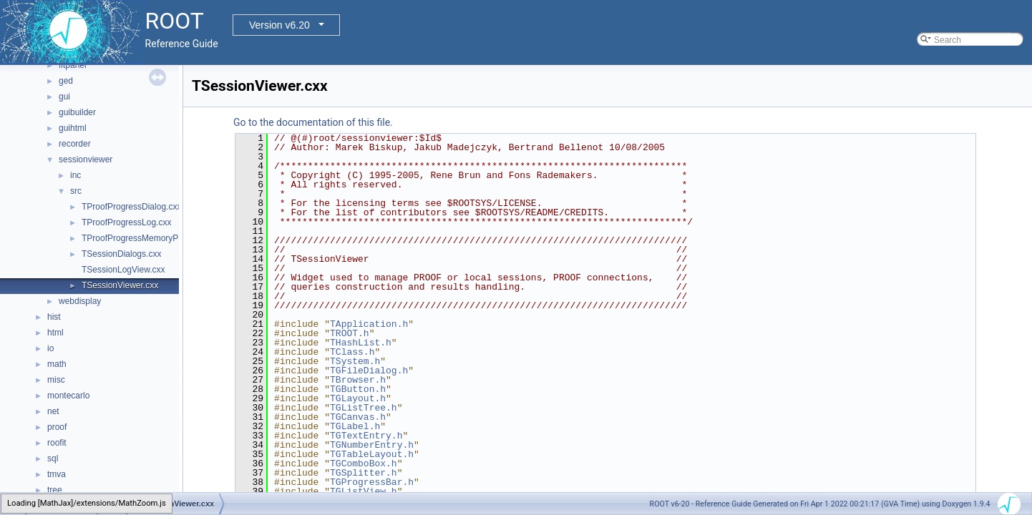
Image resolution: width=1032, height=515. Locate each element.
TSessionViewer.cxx (120, 285)
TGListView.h (363, 491)
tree (54, 490)
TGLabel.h (355, 426)
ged (66, 81)
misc (56, 380)
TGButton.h (358, 389)
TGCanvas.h (358, 417)
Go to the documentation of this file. (313, 122)
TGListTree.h (363, 407)
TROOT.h (349, 333)
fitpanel (73, 65)
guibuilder (77, 112)
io (50, 348)
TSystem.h (355, 361)
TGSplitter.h (363, 472)
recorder (75, 144)
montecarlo (68, 396)
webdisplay (80, 301)
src (76, 191)
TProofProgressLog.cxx (126, 222)
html (55, 333)
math (57, 364)
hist (54, 317)
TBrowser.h (358, 379)
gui (64, 97)
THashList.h (360, 342)
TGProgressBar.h (372, 482)
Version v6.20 (279, 25)
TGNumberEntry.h (372, 444)
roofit (57, 443)
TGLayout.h (358, 398)
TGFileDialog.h (369, 370)
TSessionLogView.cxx (123, 270)
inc (75, 175)
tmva (56, 474)
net (53, 411)
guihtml (73, 128)
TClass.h (352, 351)
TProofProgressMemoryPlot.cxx (142, 238)
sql (52, 458)
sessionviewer (85, 159)
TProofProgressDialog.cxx (131, 207)
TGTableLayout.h (372, 454)
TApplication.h (369, 324)
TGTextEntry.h (366, 435)
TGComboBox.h (363, 463)
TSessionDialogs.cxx (121, 254)
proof (57, 427)
